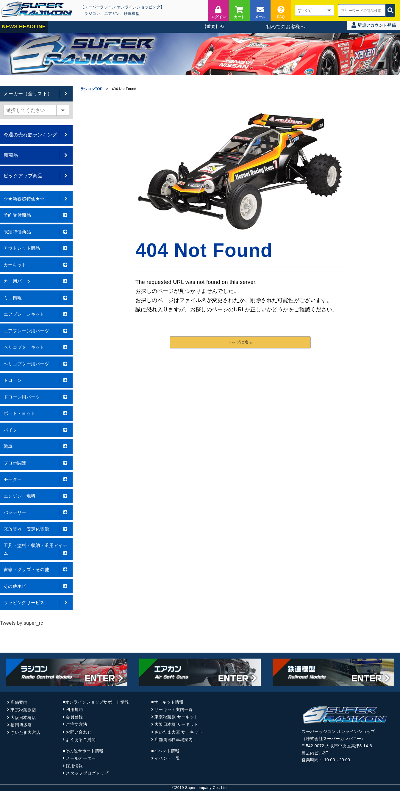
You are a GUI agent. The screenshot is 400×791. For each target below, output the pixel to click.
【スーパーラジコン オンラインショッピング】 (122, 7)
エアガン (112, 13)
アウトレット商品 (36, 248)
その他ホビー (36, 586)
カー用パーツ (36, 281)
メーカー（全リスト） (36, 94)
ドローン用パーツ (36, 397)
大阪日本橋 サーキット (176, 724)
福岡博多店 (21, 725)
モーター (36, 479)
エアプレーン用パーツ (36, 331)
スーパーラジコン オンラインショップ (338, 731)
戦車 (36, 446)
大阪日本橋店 (23, 717)
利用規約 (74, 709)
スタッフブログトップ (87, 773)
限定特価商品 (36, 232)
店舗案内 (18, 702)
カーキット (36, 265)
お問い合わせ (78, 732)
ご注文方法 (76, 724)
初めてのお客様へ (285, 26)
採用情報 (74, 765)
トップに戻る (240, 340)
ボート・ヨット (36, 413)
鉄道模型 (132, 13)
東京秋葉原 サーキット (176, 717)
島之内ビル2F (314, 753)
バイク (36, 430)
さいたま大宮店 (25, 732)
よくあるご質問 (81, 739)
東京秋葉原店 (23, 709)
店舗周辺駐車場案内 (173, 739)
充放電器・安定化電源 (36, 529)
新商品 (36, 155)
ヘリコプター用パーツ (36, 364)
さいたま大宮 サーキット (178, 732)
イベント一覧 (167, 758)
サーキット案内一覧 (173, 709)
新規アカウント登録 (373, 25)
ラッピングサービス (36, 602)
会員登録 (74, 717)
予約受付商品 (36, 215)
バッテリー (36, 512)
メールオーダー (81, 758)
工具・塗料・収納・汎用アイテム (36, 550)
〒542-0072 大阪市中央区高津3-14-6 (336, 745)
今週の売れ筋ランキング (36, 135)
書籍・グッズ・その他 (36, 569)
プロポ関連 (36, 463)
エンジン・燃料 (36, 496)
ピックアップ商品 (36, 176)
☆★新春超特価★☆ (36, 199)
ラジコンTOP (91, 89)
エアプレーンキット (36, 314)
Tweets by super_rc (21, 623)
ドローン (36, 380)
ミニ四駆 (36, 298)
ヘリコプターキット (36, 347)
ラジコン (92, 13)
